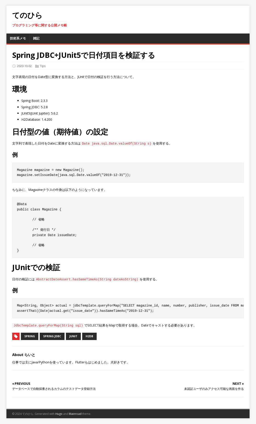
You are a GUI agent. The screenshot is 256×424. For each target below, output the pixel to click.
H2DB (89, 336)
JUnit (73, 336)
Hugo (58, 414)
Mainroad (75, 414)
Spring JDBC (52, 336)
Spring (29, 336)
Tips (43, 66)
